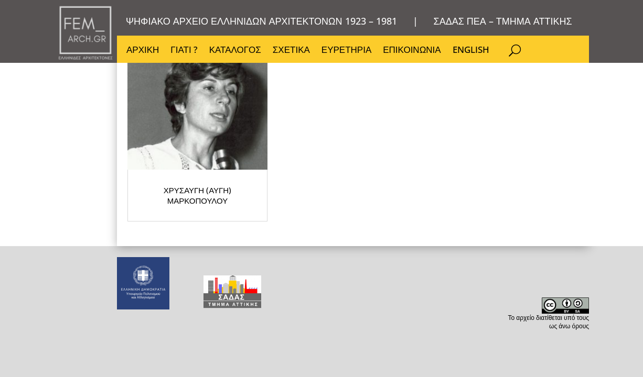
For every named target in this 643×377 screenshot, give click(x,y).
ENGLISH (474, 52)
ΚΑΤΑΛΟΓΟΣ (236, 52)
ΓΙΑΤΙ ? (184, 52)
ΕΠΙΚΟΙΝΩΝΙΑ (414, 52)
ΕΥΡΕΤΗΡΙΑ (348, 52)
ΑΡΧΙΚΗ (142, 52)
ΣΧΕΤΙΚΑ (293, 52)
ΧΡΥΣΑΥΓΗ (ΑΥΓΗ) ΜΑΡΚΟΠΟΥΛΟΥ (172, 201)
